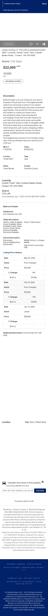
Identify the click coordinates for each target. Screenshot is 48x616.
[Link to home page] (1, 4)
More (44, 4)
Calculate (40, 490)
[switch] (31, 44)
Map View (29, 422)
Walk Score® (29, 501)
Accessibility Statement (20, 581)
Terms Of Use (15, 578)
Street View (41, 422)
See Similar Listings (13, 81)
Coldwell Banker (16, 564)
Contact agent (9, 44)
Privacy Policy (32, 578)
